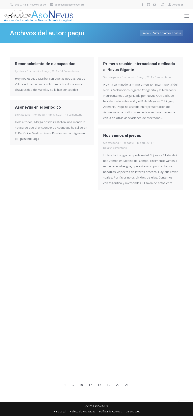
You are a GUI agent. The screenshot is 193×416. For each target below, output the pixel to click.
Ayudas (19, 71)
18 (99, 385)
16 (81, 385)
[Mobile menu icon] (186, 16)
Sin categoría (111, 77)
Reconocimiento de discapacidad (45, 63)
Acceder (175, 5)
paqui (76, 33)
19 (108, 385)
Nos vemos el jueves (122, 135)
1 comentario (163, 77)
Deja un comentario (115, 148)
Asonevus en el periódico (38, 107)
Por (33, 71)
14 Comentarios (69, 71)
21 (127, 385)
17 (90, 385)
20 (118, 385)
